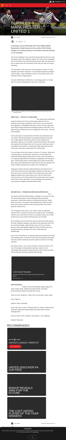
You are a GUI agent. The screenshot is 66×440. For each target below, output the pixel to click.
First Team (51, 383)
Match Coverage (6, 383)
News (58, 383)
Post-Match (42, 383)
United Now (12, 388)
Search (3, 388)
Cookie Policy (36, 432)
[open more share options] (25, 41)
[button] (6, 5)
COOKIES (27, 428)
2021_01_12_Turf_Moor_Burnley (27, 383)
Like (14, 383)
